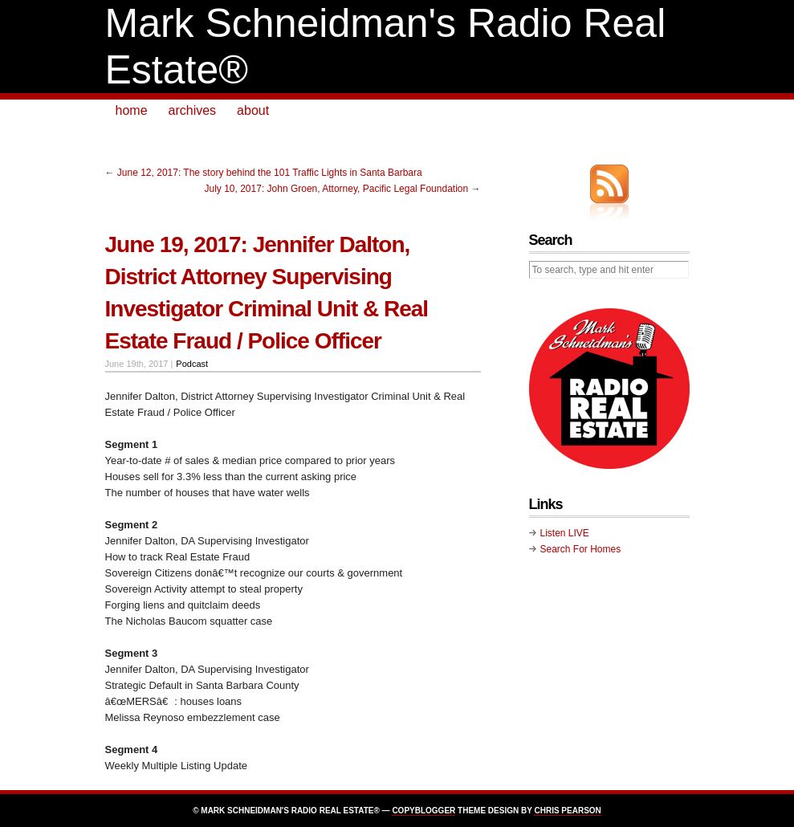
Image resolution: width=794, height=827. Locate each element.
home (132, 110)
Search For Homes (580, 549)
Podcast (192, 364)
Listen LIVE (564, 533)
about (253, 110)
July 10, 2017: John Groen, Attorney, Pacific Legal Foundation (337, 188)
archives (193, 110)
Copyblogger (423, 810)
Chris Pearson (567, 810)
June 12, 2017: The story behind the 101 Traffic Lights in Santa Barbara (269, 172)
